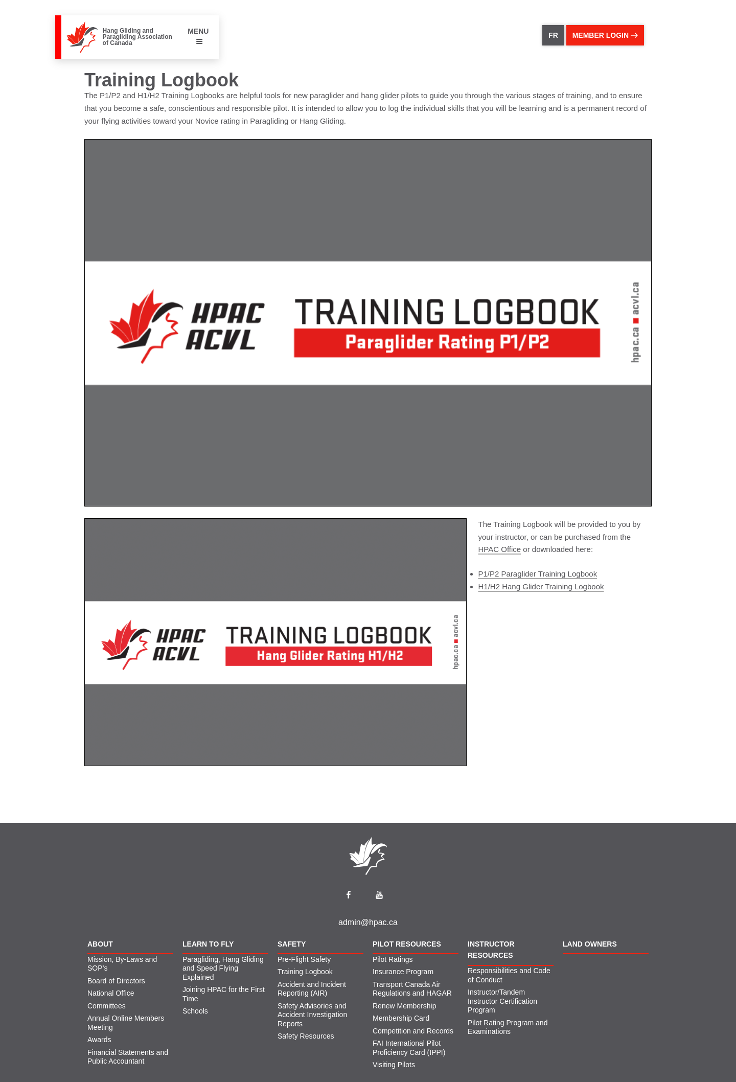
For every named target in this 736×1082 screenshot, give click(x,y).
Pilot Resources (407, 944)
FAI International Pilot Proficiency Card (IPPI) (409, 1047)
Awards (99, 1039)
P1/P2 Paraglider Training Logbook (537, 573)
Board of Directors (116, 981)
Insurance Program (403, 972)
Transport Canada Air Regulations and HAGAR (412, 989)
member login (605, 35)
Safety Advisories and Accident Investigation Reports (312, 1015)
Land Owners (590, 944)
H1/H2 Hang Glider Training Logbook (541, 586)
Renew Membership (404, 1006)
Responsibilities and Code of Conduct (509, 975)
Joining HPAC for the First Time (223, 994)
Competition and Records (413, 1031)
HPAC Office (499, 549)
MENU (198, 36)
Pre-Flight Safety (304, 959)
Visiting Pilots (394, 1065)
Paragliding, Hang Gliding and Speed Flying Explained (223, 968)
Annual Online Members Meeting (125, 1022)
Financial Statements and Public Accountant (127, 1057)
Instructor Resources (491, 949)
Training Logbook (305, 972)
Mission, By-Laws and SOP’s (122, 964)
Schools (195, 1011)
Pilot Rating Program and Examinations (507, 1027)
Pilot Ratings (393, 959)
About (100, 944)
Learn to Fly (208, 944)
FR (553, 35)
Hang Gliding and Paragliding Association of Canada (137, 37)
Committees (106, 1006)
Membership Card (401, 1018)
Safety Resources (306, 1036)
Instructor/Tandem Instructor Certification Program (502, 1001)
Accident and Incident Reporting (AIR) (312, 989)
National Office (110, 993)
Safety (292, 944)
